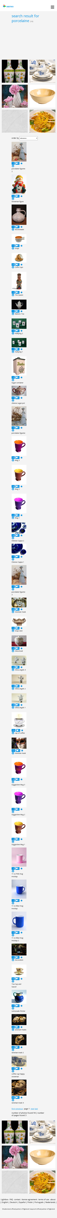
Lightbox (4, 1199)
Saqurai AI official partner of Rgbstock (42, 1209)
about (52, 1199)
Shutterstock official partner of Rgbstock (15, 1209)
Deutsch (13, 1202)
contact (17, 1199)
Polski (30, 1202)
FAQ (11, 1199)
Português (38, 1202)
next (32, 1109)
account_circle (13, 166)
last (36, 1109)
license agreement (29, 1199)
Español (22, 1202)
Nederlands (50, 1202)
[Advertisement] (28, 41)
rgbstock (8, 6)
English (5, 1202)
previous (19, 1109)
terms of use (43, 1199)
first (13, 1109)
